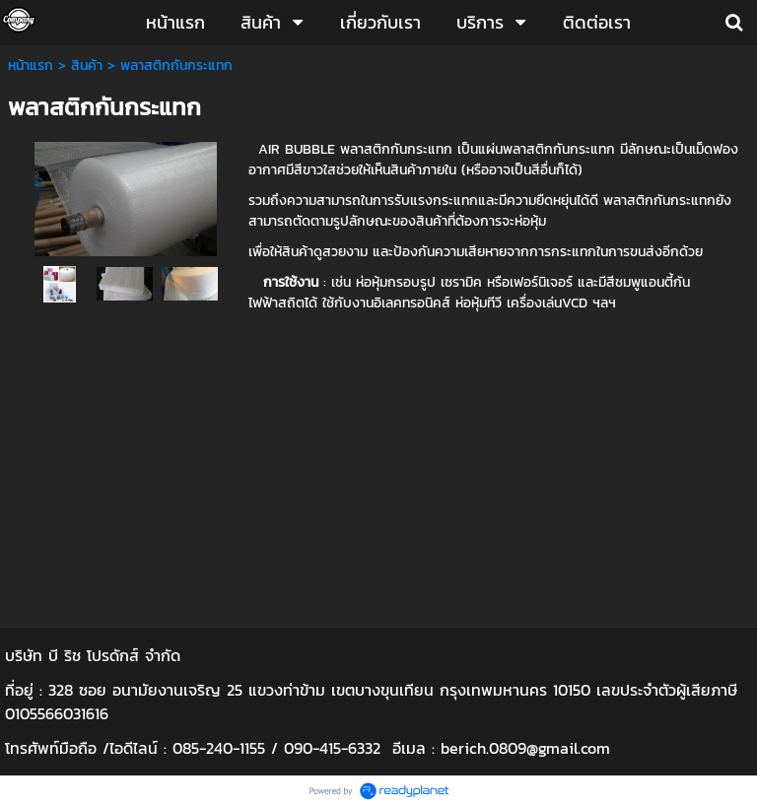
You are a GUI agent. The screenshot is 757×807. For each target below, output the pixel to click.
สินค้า (87, 65)
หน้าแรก (30, 65)
